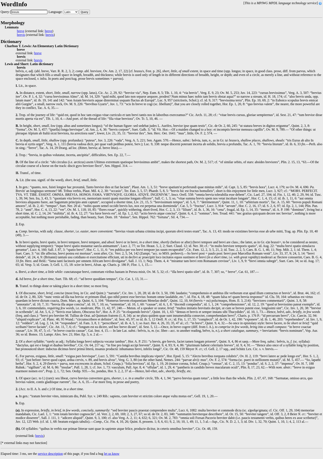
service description (50, 453)
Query (84, 12)
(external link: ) (35, 31)
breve (20, 31)
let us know (111, 453)
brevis (21, 35)
